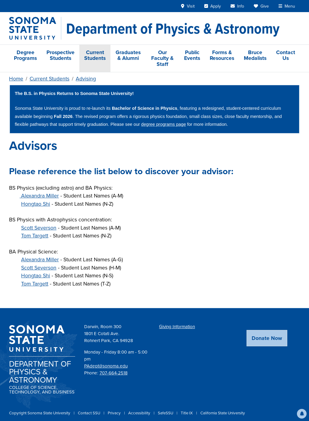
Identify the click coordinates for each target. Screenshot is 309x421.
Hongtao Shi (35, 204)
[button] (302, 414)
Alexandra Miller (39, 196)
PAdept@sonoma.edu (106, 366)
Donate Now (267, 338)
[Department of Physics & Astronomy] (172, 28)
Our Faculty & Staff (162, 58)
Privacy (115, 413)
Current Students (95, 55)
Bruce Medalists (255, 55)
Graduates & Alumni (128, 55)
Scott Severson (38, 228)
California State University (222, 413)
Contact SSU (89, 413)
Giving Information (177, 326)
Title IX (187, 413)
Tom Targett (34, 236)
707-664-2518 (114, 373)
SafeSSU (166, 413)
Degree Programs (25, 55)
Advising (86, 79)
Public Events (192, 55)
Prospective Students (60, 55)
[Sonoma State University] (35, 28)
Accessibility (139, 413)
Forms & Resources (222, 55)
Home (16, 79)
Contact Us (285, 55)
